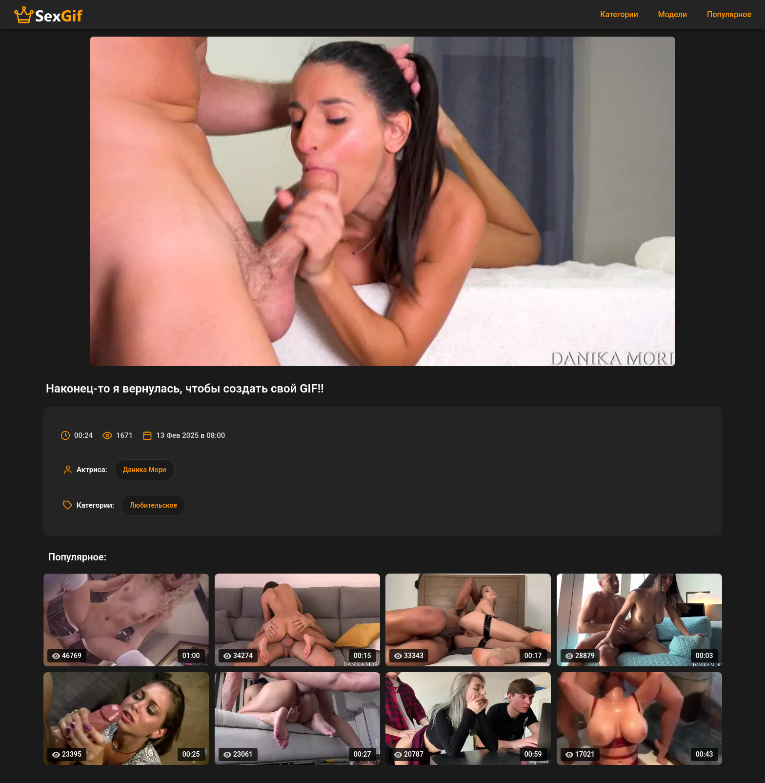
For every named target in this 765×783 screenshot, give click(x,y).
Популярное (729, 14)
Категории (619, 14)
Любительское (153, 505)
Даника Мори (144, 470)
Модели (672, 14)
